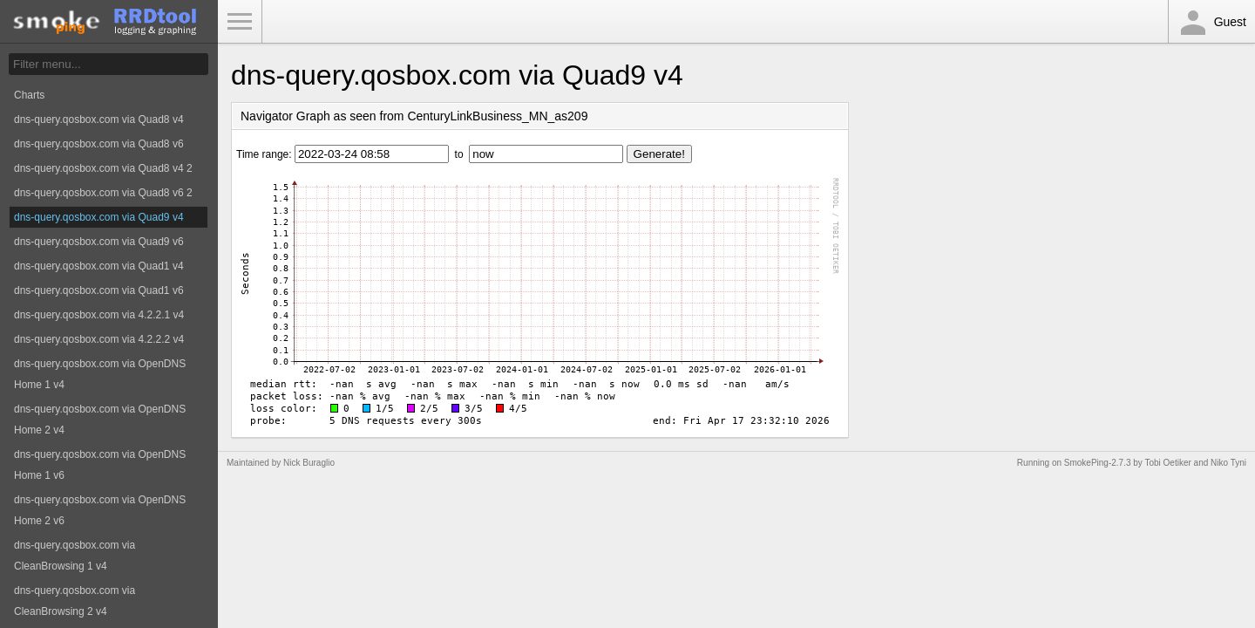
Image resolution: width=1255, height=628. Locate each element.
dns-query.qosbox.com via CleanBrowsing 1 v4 (74, 555)
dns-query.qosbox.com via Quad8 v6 (99, 144)
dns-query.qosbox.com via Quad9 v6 (99, 242)
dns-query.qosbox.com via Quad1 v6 (99, 290)
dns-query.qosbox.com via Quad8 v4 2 (103, 168)
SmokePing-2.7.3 (1097, 463)
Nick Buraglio (309, 463)
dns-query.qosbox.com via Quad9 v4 (99, 217)
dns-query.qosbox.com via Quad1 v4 (99, 266)
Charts (29, 95)
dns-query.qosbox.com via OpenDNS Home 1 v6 (100, 464)
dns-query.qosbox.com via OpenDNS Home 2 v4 (100, 419)
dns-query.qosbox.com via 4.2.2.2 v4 (99, 339)
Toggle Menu (239, 22)
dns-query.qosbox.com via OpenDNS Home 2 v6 (100, 510)
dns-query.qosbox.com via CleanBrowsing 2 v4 (74, 601)
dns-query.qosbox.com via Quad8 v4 (99, 119)
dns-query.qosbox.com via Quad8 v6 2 (103, 193)
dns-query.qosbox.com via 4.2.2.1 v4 (99, 315)
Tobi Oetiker (1167, 463)
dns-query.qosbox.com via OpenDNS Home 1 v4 (100, 374)
